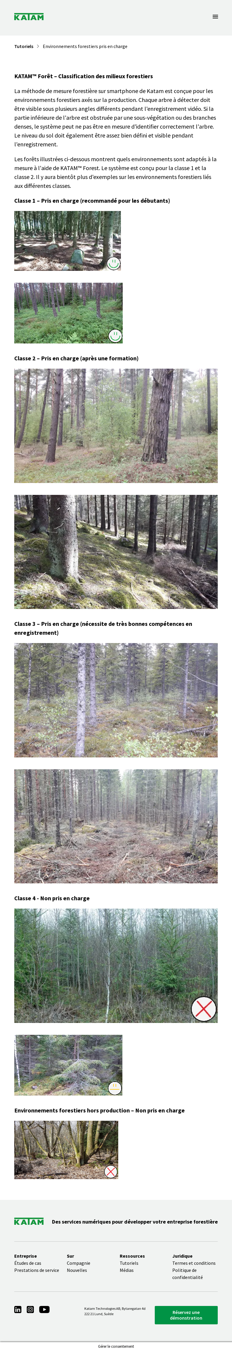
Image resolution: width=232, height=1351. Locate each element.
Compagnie (78, 1263)
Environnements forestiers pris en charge (85, 46)
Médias (127, 1270)
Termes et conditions (194, 1263)
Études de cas (27, 1263)
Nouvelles (77, 1270)
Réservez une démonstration (186, 1315)
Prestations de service (36, 1270)
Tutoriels (23, 46)
